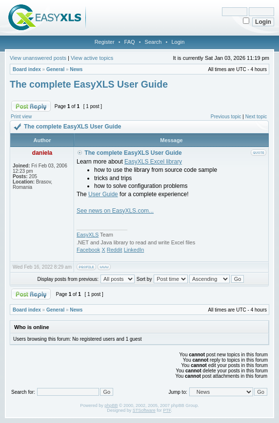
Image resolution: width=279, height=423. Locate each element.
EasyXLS (88, 235)
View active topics (92, 58)
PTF (167, 410)
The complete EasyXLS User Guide (89, 84)
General (55, 69)
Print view (21, 116)
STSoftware (144, 410)
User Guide (103, 194)
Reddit (114, 250)
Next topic (256, 116)
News (76, 69)
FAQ (129, 42)
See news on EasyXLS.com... (115, 210)
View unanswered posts (38, 58)
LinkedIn (134, 250)
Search (153, 42)
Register (105, 42)
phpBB (111, 405)
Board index (27, 69)
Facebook (88, 250)
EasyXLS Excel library (153, 161)
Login (177, 42)
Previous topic (226, 116)
